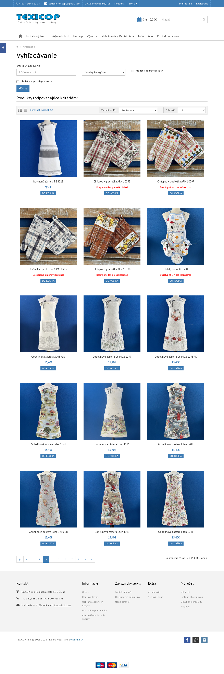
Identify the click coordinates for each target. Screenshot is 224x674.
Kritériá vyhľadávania (28, 65)
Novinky (185, 606)
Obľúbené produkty (191, 601)
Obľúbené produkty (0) (97, 3)
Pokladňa (119, 3)
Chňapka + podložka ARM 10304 (112, 269)
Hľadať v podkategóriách (147, 70)
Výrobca (92, 36)
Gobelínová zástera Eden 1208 (175, 444)
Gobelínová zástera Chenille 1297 (111, 356)
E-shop (78, 36)
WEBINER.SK (76, 639)
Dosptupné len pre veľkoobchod (112, 187)
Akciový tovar (155, 596)
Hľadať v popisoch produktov (34, 81)
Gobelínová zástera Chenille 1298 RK (175, 356)
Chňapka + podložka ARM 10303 (48, 269)
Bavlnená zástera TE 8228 (48, 181)
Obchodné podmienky (94, 610)
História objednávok (192, 596)
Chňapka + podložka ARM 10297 (175, 181)
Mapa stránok (122, 601)
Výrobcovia (154, 592)
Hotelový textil (37, 36)
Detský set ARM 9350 (176, 269)
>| (91, 559)
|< (20, 559)
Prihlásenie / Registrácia (118, 36)
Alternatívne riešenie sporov (93, 617)
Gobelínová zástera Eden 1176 (48, 444)
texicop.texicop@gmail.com (62, 3)
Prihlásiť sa (185, 3)
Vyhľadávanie (29, 46)
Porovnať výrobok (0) (41, 109)
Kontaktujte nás (168, 36)
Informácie (145, 36)
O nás (85, 592)
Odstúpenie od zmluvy (127, 596)
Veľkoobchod (60, 36)
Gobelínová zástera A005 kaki (48, 356)
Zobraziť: (170, 110)
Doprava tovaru (90, 596)
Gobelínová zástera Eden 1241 (175, 532)
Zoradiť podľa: (109, 110)
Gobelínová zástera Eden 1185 (112, 444)
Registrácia (202, 3)
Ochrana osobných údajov (92, 603)
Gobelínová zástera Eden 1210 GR (48, 532)
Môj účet (185, 592)
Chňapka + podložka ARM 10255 (112, 181)
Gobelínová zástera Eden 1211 (112, 532)
